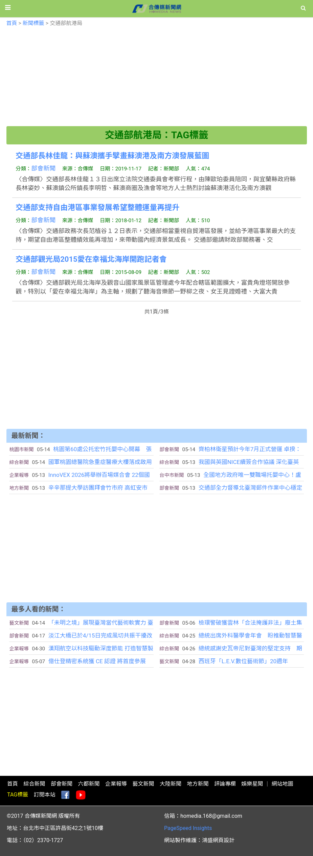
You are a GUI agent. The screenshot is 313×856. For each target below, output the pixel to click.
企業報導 (116, 784)
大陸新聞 (170, 784)
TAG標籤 (17, 794)
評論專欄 (225, 784)
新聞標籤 (33, 23)
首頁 (11, 23)
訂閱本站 (44, 794)
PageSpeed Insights (188, 828)
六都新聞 (88, 784)
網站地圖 (282, 784)
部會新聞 (43, 168)
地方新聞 (197, 784)
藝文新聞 (143, 784)
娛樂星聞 (252, 784)
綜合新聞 (34, 784)
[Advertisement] (156, 78)
